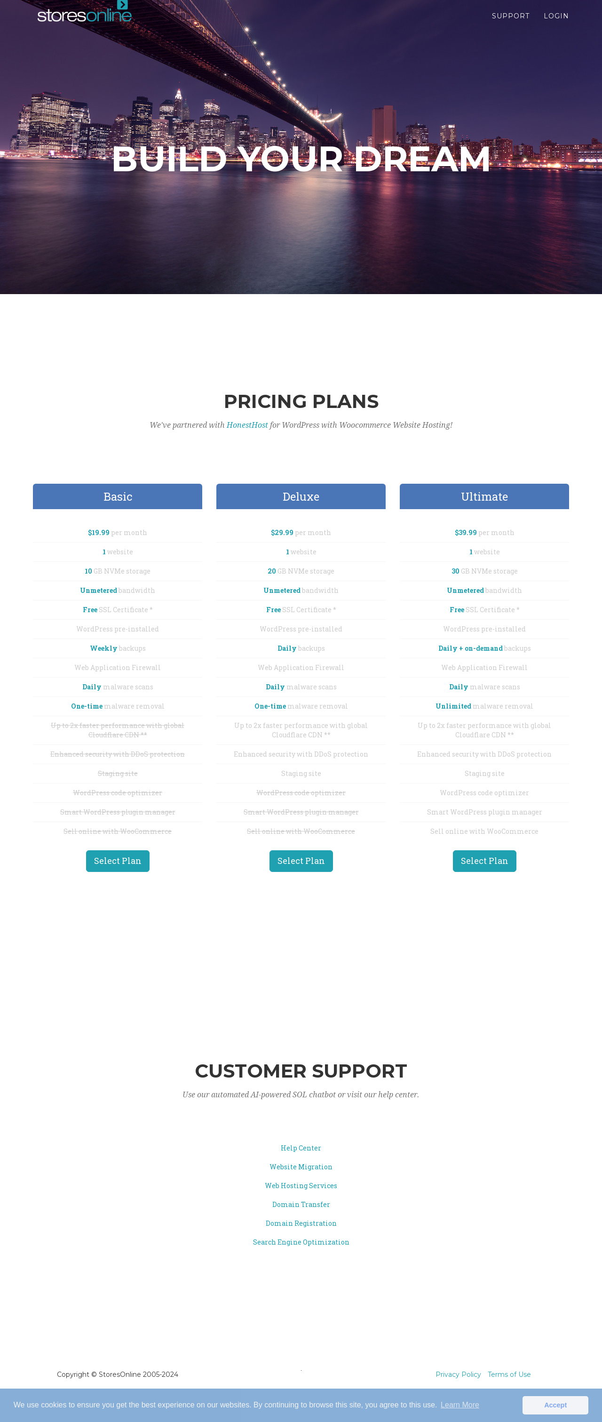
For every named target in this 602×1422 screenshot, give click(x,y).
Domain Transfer (301, 1204)
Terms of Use (509, 1374)
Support (511, 23)
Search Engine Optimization (301, 1242)
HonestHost (247, 425)
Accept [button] (555, 1405)
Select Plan (118, 860)
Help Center (301, 1147)
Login (556, 23)
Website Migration (301, 1166)
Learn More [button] (460, 1405)
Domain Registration (301, 1223)
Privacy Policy (458, 1374)
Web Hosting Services (301, 1185)
